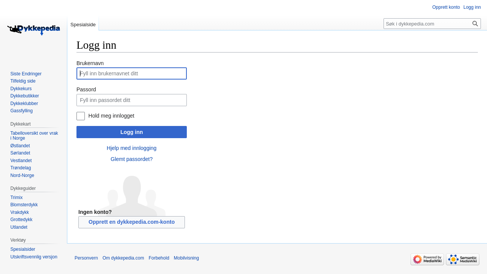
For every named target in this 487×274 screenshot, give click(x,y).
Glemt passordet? (132, 159)
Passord (86, 89)
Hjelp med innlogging (132, 148)
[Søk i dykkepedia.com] (432, 23)
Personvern (86, 258)
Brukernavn (90, 63)
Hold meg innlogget (111, 116)
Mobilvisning (186, 258)
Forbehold (159, 258)
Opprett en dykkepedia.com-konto (132, 222)
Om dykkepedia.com (123, 258)
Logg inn (131, 132)
